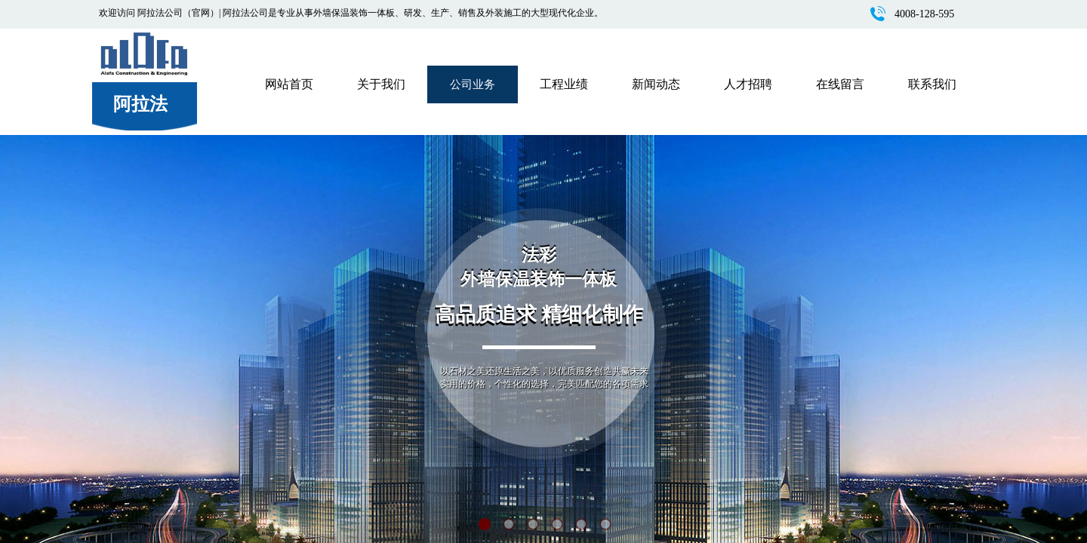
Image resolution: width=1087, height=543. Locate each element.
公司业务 (472, 84)
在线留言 (840, 84)
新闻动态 (656, 84)
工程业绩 (564, 84)
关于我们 (381, 84)
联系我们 (932, 84)
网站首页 (289, 84)
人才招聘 (748, 84)
